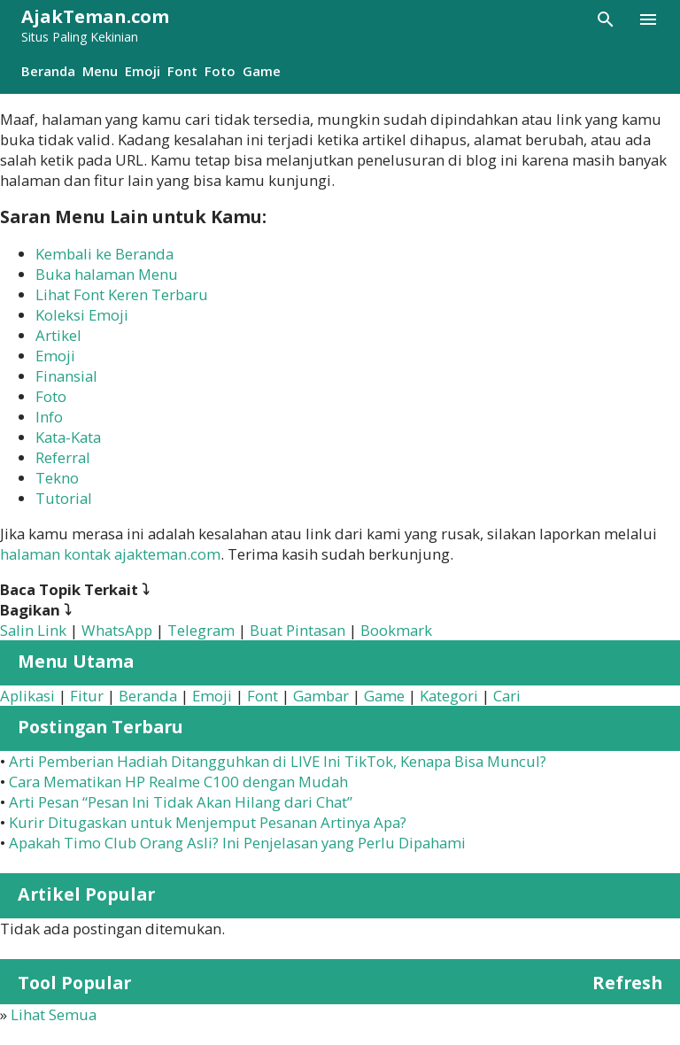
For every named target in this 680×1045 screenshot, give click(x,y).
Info (49, 416)
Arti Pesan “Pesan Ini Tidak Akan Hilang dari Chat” (180, 802)
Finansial (66, 376)
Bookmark (396, 630)
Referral (62, 457)
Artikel (58, 335)
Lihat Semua (54, 1014)
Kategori (449, 695)
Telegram (201, 630)
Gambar (321, 695)
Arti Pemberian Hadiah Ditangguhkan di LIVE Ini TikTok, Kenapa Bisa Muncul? (277, 761)
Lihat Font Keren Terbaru (121, 294)
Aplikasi (27, 695)
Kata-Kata (68, 437)
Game (262, 71)
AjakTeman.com (95, 16)
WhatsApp (116, 630)
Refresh (627, 983)
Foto (220, 71)
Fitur (87, 695)
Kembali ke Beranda (104, 254)
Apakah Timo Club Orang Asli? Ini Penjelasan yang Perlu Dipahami (237, 842)
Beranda (48, 71)
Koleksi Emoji (81, 315)
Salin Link (33, 630)
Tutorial (63, 498)
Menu (100, 71)
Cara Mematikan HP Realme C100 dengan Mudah (178, 781)
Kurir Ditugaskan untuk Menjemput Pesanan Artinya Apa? (207, 822)
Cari (507, 695)
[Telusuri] (605, 19)
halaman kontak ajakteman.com (110, 554)
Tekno (57, 478)
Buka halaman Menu (106, 274)
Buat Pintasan (297, 630)
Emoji (142, 71)
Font (182, 71)
